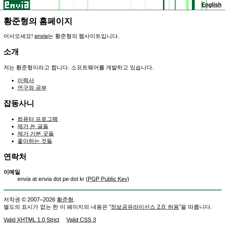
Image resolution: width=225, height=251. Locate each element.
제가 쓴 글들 (32, 126)
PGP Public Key (107, 179)
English (211, 5)
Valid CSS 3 (81, 220)
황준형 (65, 200)
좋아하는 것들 (34, 141)
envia (41, 36)
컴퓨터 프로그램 (37, 119)
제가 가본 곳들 (35, 134)
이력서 (25, 80)
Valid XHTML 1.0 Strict (31, 220)
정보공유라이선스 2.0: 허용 (145, 207)
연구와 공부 (32, 88)
